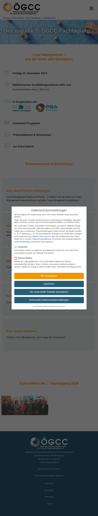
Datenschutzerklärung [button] (50, 306)
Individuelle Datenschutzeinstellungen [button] (49, 300)
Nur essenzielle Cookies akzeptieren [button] (49, 292)
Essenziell (21, 247)
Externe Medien (24, 258)
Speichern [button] (49, 283)
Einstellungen (25, 242)
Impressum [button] (61, 306)
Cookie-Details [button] (37, 306)
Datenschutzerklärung (41, 239)
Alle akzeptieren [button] (49, 275)
